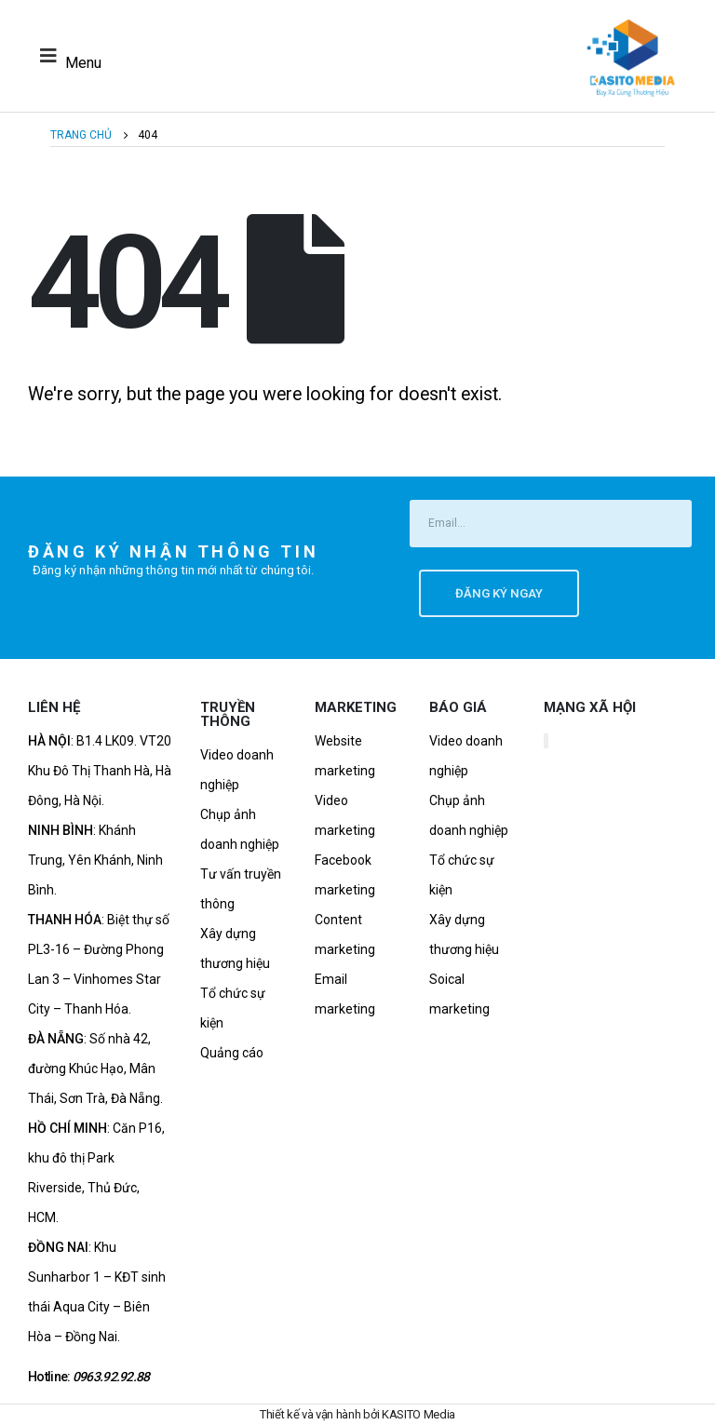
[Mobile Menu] (65, 56)
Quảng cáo (231, 1052)
